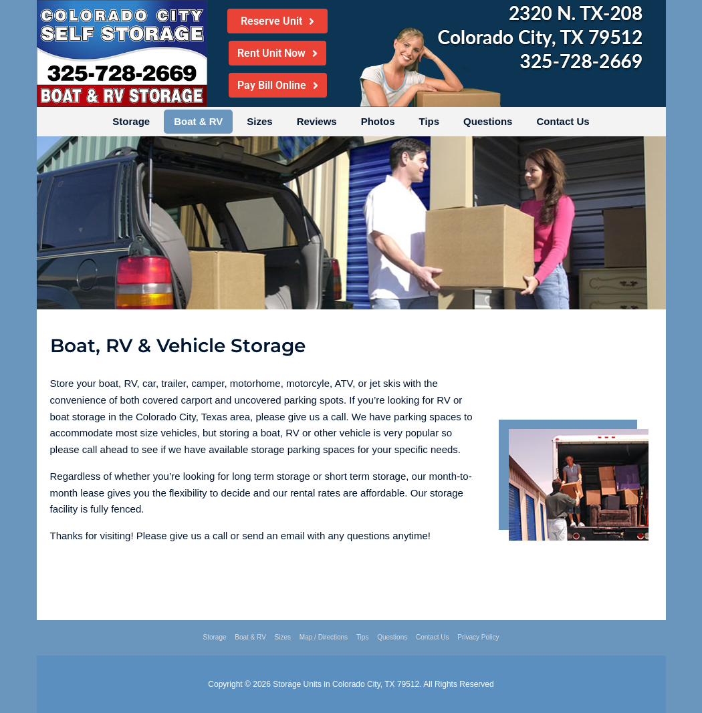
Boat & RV (198, 121)
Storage (131, 121)
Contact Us (562, 121)
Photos (378, 121)
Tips (429, 121)
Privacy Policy (478, 637)
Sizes (259, 121)
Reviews (317, 121)
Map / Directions (324, 637)
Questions (487, 121)
